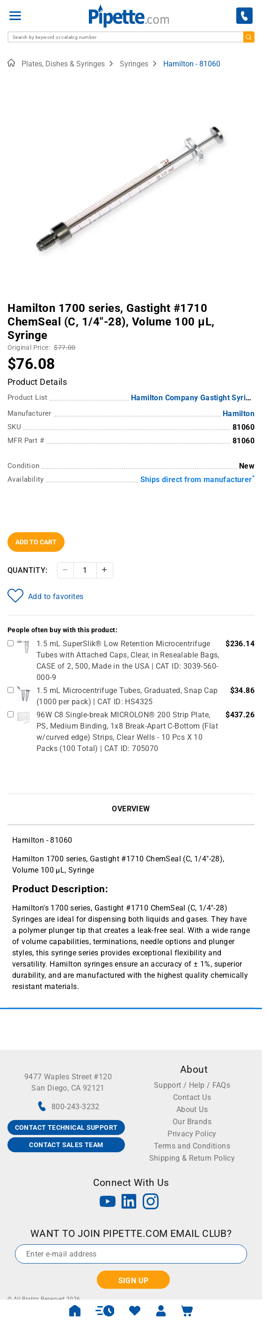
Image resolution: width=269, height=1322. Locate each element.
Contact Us (192, 1097)
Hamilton (238, 413)
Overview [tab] (131, 808)
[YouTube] (108, 1202)
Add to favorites (45, 596)
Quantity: (27, 570)
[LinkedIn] (129, 1202)
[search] (248, 37)
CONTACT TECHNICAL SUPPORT (66, 1127)
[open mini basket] (187, 1310)
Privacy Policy (192, 1133)
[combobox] (130, 37)
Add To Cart (36, 542)
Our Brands (192, 1121)
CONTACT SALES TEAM (66, 1145)
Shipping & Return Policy (192, 1158)
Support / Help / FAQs (192, 1085)
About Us (192, 1109)
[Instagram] (151, 1202)
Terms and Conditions (192, 1145)
